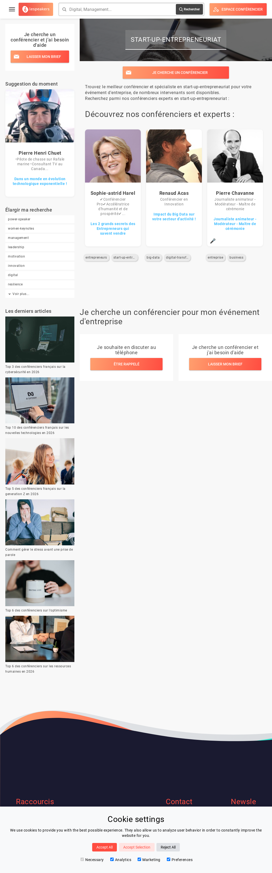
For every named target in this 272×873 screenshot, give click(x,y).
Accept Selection (136, 847)
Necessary (92, 860)
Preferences (180, 860)
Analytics (120, 860)
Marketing (149, 860)
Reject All (168, 847)
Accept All (104, 847)
